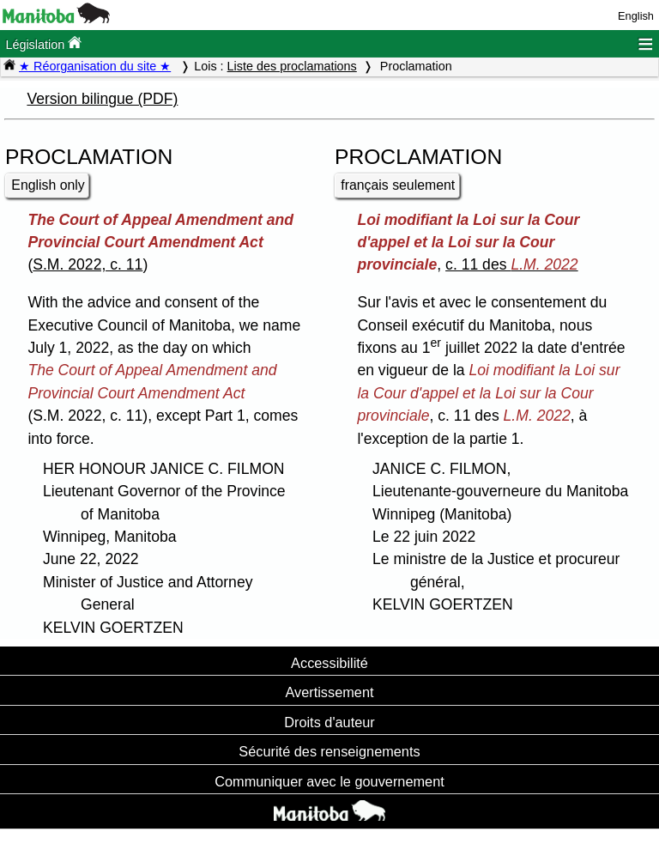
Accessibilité (329, 663)
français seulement (398, 185)
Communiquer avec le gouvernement (329, 781)
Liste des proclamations (292, 66)
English (636, 15)
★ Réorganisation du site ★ (95, 66)
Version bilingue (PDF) (102, 98)
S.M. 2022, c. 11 (87, 264)
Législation (43, 43)
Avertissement (329, 692)
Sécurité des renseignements (329, 751)
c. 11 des (511, 264)
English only (47, 185)
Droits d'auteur (329, 722)
